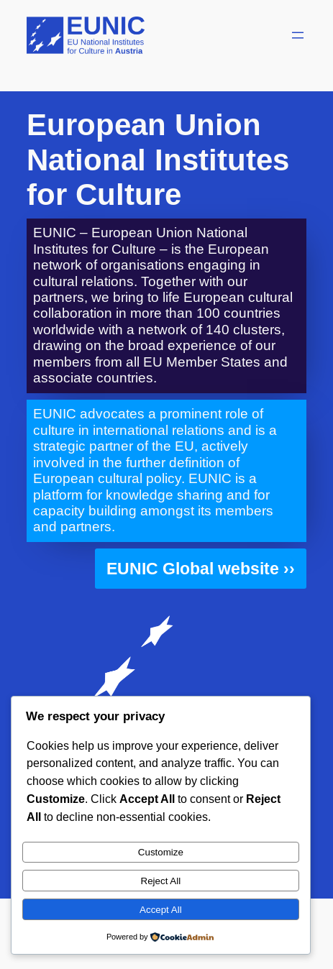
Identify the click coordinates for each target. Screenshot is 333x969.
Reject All (161, 881)
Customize (160, 852)
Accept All (161, 909)
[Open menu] (297, 35)
